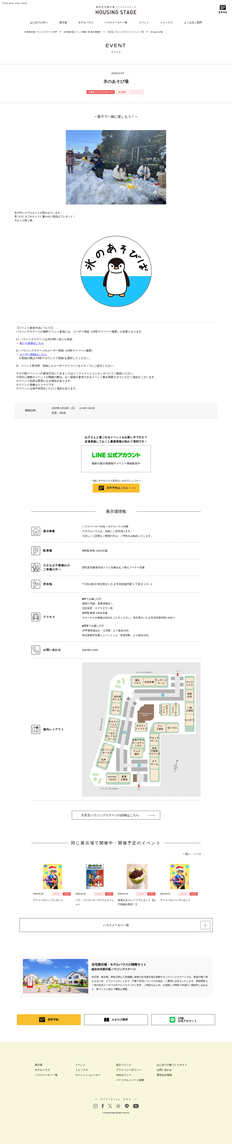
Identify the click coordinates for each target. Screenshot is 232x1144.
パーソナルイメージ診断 (130, 1081)
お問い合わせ (164, 1070)
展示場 (63, 22)
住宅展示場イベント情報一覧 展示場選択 (82, 32)
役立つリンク (123, 1065)
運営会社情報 (164, 1075)
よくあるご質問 (193, 22)
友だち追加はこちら (31, 343)
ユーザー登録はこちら (33, 354)
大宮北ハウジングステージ (100, 92)
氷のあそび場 (156, 32)
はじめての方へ (39, 22)
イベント (144, 22)
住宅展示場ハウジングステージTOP (41, 32)
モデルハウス (85, 22)
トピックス (166, 22)
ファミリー (137, 92)
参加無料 (122, 92)
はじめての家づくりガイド (172, 1065)
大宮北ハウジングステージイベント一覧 (125, 32)
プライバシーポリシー (128, 1070)
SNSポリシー (123, 1075)
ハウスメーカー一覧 (115, 22)
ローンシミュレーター (88, 1075)
